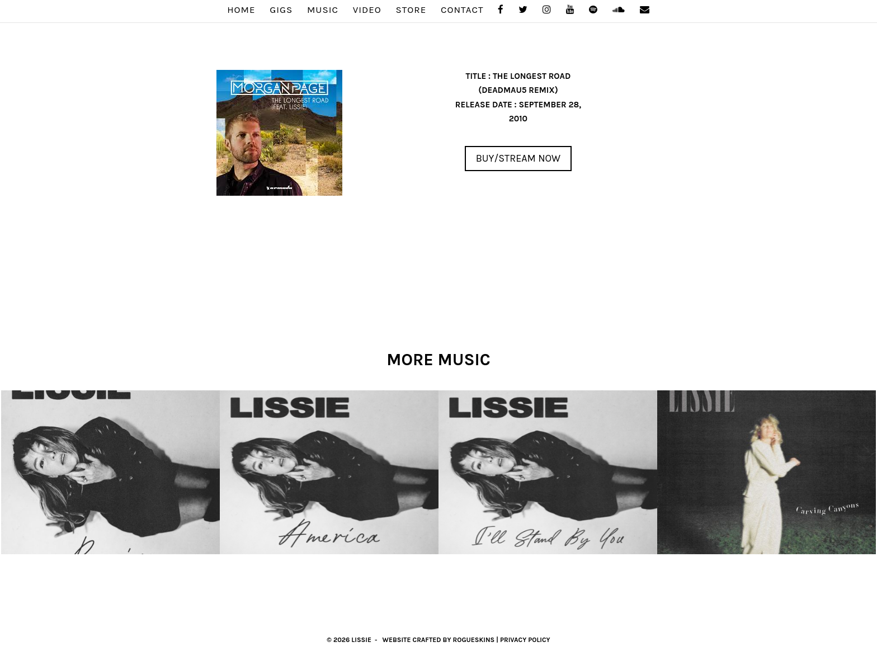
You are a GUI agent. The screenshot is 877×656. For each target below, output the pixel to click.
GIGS (281, 10)
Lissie (361, 640)
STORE (411, 10)
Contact (462, 10)
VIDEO (367, 10)
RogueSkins (473, 640)
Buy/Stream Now (518, 158)
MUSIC (322, 10)
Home (241, 10)
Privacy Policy (525, 640)
